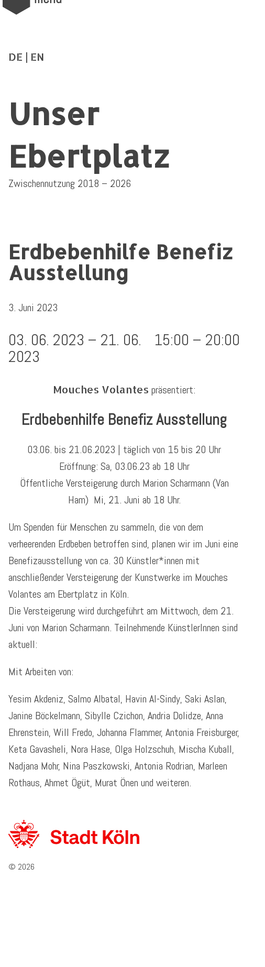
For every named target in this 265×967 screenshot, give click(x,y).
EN (37, 56)
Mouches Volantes (101, 389)
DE (15, 56)
